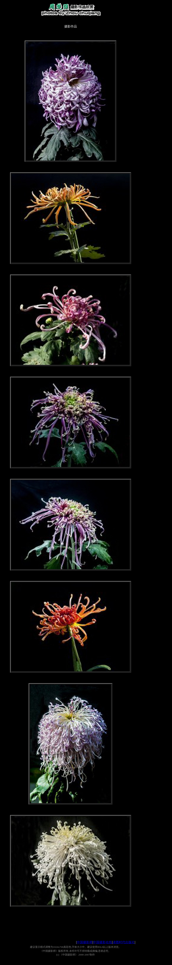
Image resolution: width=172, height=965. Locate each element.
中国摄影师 (85, 942)
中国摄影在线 (102, 942)
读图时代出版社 (124, 942)
